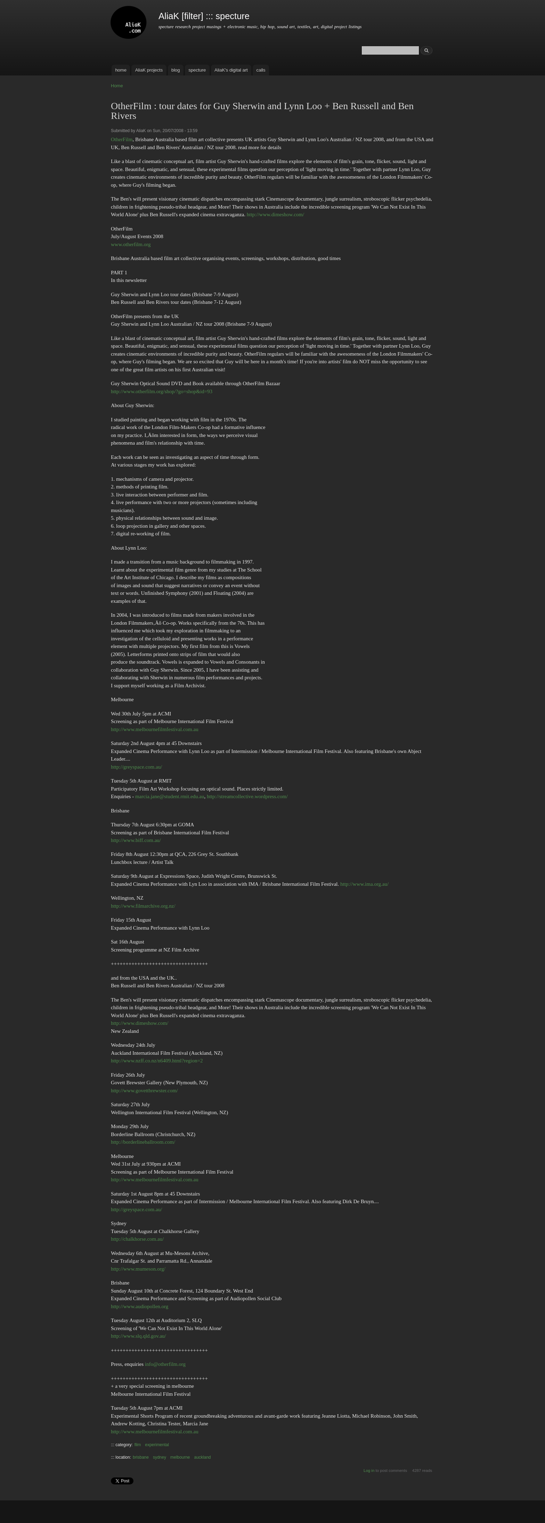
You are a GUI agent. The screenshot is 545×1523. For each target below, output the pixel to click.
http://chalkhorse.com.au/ (137, 1239)
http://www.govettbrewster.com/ (144, 1090)
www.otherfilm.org (131, 244)
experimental (157, 1444)
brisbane (141, 1457)
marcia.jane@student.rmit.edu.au (169, 796)
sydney (159, 1457)
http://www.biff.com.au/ (136, 840)
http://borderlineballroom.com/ (143, 1142)
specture (197, 70)
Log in (369, 1470)
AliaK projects (149, 70)
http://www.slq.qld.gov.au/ (138, 1336)
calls (260, 70)
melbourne (180, 1457)
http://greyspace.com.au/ (136, 767)
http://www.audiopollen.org (139, 1306)
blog (175, 70)
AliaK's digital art (231, 70)
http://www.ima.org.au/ (364, 884)
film (138, 1444)
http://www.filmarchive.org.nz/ (143, 906)
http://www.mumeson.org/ (138, 1269)
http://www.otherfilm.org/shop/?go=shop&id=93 (161, 391)
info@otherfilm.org (165, 1364)
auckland (202, 1457)
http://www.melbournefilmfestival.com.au (154, 729)
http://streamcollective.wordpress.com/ (247, 796)
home (121, 70)
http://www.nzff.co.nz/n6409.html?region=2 (157, 1060)
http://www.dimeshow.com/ (275, 214)
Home (117, 85)
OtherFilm (121, 139)
